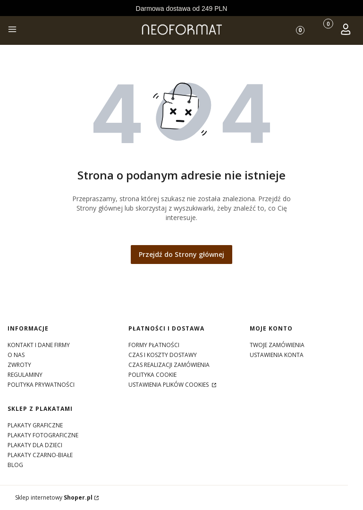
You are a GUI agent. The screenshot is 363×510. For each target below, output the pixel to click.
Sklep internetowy (54, 497)
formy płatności (153, 345)
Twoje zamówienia (277, 345)
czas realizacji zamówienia (169, 365)
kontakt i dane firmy (39, 345)
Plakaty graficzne (35, 425)
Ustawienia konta (277, 355)
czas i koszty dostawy (162, 355)
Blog (15, 465)
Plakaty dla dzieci (35, 445)
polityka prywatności (41, 385)
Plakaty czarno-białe (40, 455)
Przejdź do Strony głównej (181, 254)
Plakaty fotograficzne (43, 435)
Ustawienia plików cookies (169, 385)
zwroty (19, 365)
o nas (16, 355)
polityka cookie (152, 375)
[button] (12, 30)
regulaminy (25, 375)
